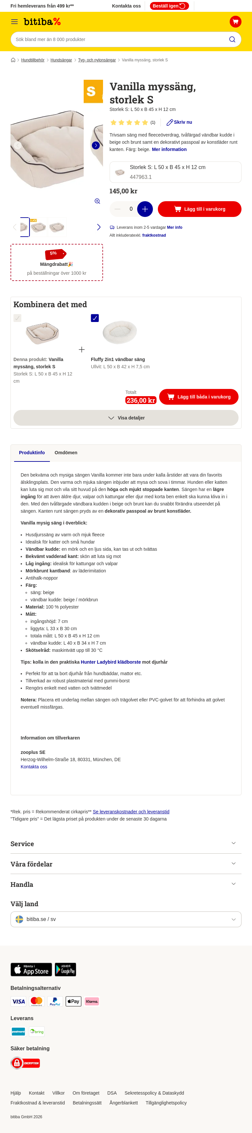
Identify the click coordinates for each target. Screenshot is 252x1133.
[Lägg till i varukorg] (200, 209)
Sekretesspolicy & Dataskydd (154, 1093)
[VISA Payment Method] (18, 1002)
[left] (18, 145)
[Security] (25, 1064)
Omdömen (66, 452)
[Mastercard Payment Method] (37, 1002)
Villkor (58, 1093)
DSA (112, 1093)
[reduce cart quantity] (117, 209)
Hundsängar (61, 60)
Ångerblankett (124, 1102)
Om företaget (86, 1093)
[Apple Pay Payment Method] (73, 1002)
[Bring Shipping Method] (37, 1032)
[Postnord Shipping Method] (18, 1032)
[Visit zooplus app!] (31, 974)
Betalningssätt (87, 1102)
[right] (96, 145)
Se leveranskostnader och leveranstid (131, 811)
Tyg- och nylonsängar (97, 60)
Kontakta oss (126, 6)
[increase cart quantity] (145, 209)
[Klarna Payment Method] (92, 1002)
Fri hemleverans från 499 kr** (42, 6)
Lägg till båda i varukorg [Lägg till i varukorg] (203, 397)
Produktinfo (32, 452)
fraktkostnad (154, 235)
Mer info (174, 227)
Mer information (169, 149)
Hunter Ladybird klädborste (111, 662)
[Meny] (14, 21)
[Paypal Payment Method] (55, 1002)
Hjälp (15, 1093)
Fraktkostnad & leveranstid (37, 1102)
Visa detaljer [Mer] (126, 418)
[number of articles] (131, 209)
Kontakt (36, 1093)
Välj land (24, 904)
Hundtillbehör (33, 60)
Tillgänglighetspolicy (166, 1102)
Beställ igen (169, 6)
